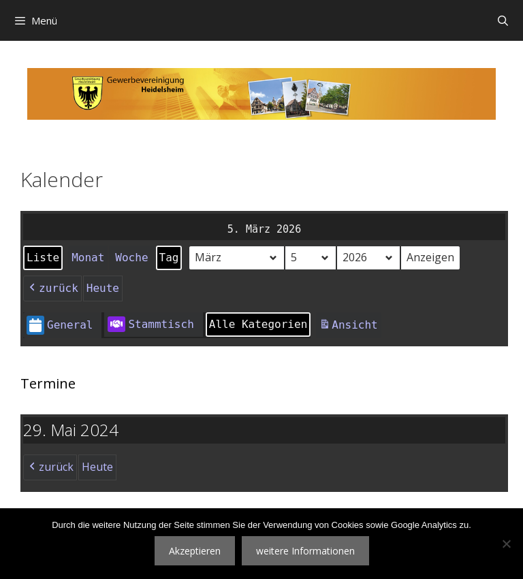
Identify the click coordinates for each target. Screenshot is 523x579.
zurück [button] (52, 288)
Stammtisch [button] (150, 324)
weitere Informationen (305, 550)
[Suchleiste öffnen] (503, 20)
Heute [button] (102, 288)
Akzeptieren (195, 550)
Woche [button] (131, 257)
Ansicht (350, 327)
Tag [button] (169, 257)
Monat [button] (88, 257)
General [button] (60, 325)
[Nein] (506, 543)
